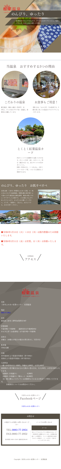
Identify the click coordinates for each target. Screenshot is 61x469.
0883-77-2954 (5, 313)
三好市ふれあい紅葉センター (30, 406)
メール (44, 428)
